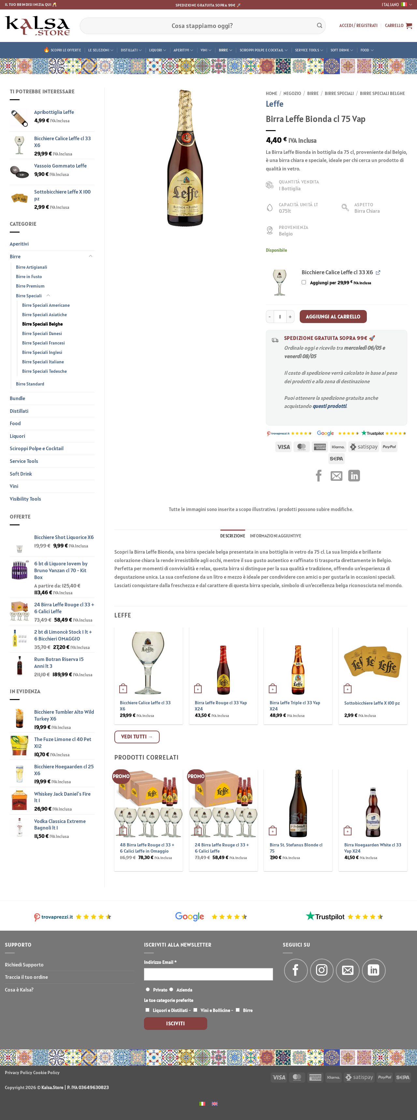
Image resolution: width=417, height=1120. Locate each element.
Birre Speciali (29, 296)
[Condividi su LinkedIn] (354, 476)
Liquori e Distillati (170, 1010)
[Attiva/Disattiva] (90, 256)
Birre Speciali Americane (46, 305)
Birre (226, 50)
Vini (206, 50)
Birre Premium (30, 286)
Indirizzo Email (160, 962)
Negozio (292, 93)
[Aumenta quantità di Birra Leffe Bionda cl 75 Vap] (291, 316)
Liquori (157, 50)
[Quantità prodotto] (280, 316)
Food (367, 50)
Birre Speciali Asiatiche (44, 314)
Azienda (184, 990)
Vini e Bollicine (215, 1010)
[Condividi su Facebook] (319, 476)
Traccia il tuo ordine (26, 977)
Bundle (17, 398)
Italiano (397, 5)
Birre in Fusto (29, 276)
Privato (160, 990)
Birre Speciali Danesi (42, 333)
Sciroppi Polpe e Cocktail (264, 50)
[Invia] (319, 25)
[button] (358, 26)
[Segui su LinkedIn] (374, 970)
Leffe (275, 103)
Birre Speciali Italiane (43, 362)
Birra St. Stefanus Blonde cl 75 (296, 848)
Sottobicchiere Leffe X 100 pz (372, 703)
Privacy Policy (18, 1072)
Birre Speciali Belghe (42, 324)
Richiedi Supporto (24, 964)
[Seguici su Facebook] (296, 970)
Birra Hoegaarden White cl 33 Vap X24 (372, 848)
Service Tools (309, 50)
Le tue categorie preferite (168, 1000)
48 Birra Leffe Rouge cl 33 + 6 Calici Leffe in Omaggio (147, 848)
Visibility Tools (25, 498)
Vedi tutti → (137, 736)
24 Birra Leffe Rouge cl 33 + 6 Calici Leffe (222, 848)
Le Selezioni (100, 50)
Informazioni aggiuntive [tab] (275, 536)
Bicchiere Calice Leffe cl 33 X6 (145, 706)
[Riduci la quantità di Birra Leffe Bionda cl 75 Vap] (270, 316)
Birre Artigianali (31, 267)
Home (271, 93)
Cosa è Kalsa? (19, 989)
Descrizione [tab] (232, 536)
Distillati (131, 50)
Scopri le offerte (66, 50)
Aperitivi (183, 50)
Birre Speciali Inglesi (42, 352)
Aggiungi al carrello (333, 316)
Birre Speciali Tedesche (44, 371)
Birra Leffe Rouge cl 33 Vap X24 (221, 706)
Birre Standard (30, 384)
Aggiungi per (336, 282)
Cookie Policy (46, 1072)
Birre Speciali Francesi (43, 343)
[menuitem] (202, 1103)
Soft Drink (342, 50)
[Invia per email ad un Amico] (336, 476)
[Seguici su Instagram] (322, 970)
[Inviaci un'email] (348, 970)
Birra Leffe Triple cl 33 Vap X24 (295, 706)
